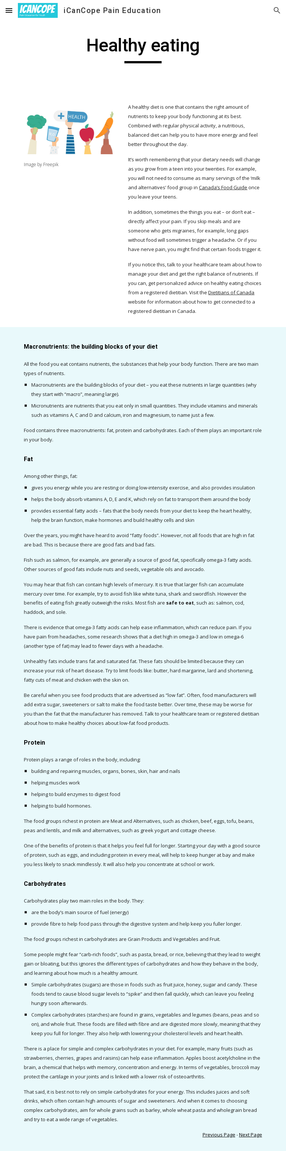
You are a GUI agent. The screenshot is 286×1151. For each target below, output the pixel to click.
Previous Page (219, 1134)
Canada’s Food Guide (223, 187)
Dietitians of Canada (231, 292)
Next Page (250, 1134)
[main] (143, 48)
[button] (9, 10)
